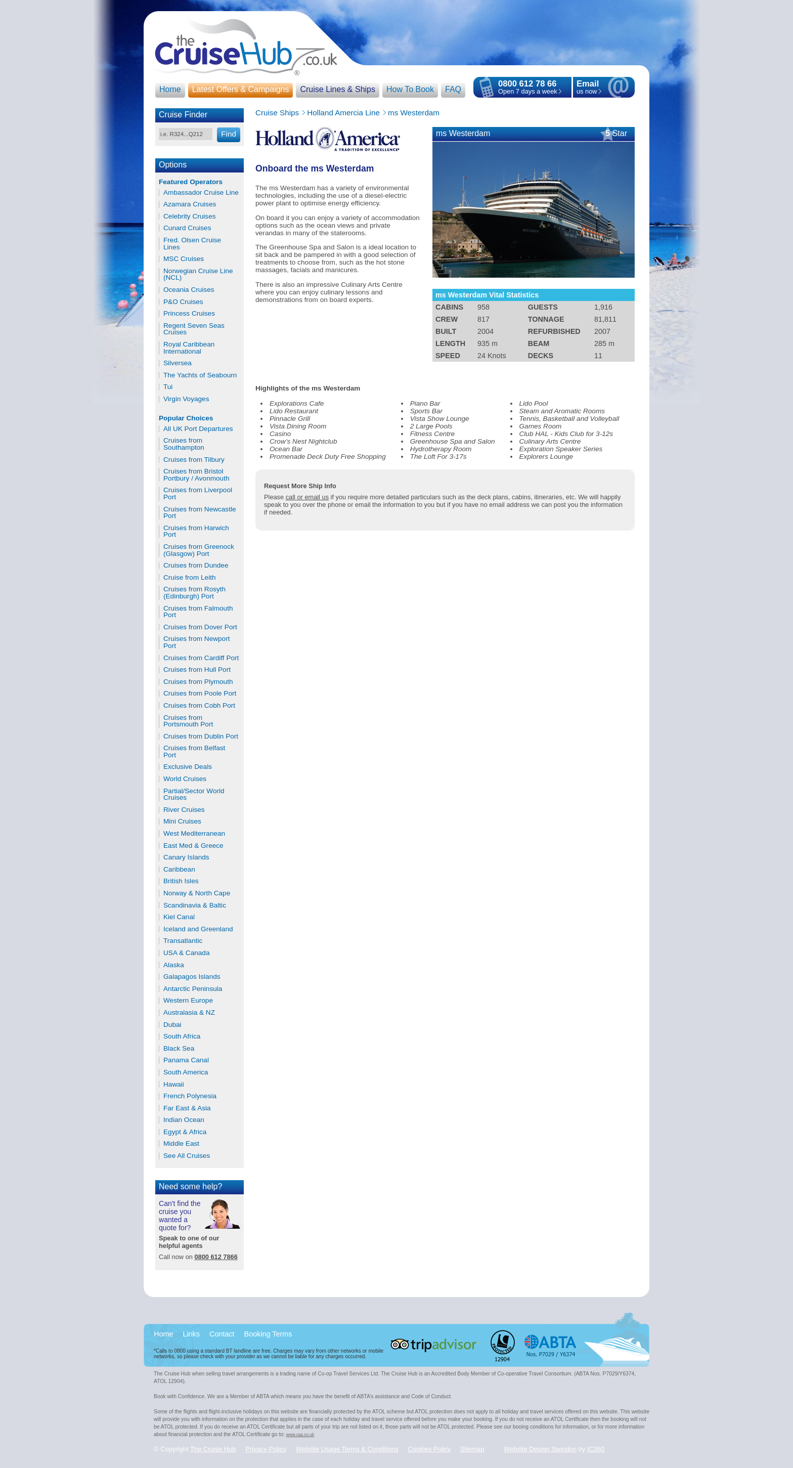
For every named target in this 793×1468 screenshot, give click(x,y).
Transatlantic (182, 940)
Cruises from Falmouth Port (198, 612)
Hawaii (173, 1084)
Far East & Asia (187, 1108)
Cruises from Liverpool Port (197, 493)
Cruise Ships (277, 112)
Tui (167, 387)
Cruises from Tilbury (194, 459)
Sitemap (472, 1449)
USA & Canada (186, 953)
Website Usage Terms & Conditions (347, 1449)
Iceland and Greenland (198, 929)
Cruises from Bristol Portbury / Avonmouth (196, 475)
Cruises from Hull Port (197, 669)
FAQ (453, 89)
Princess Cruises (189, 313)
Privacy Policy (265, 1449)
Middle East (181, 1143)
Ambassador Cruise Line (201, 192)
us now (588, 87)
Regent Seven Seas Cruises (194, 329)
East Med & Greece (193, 845)
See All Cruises (186, 1155)
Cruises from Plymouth (198, 681)
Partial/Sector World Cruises (194, 794)
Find (228, 133)
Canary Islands (186, 857)
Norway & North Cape (196, 893)
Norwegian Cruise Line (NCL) (198, 274)
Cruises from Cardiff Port (201, 658)
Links (191, 1334)
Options (173, 164)
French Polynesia (189, 1096)
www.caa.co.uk (300, 1434)
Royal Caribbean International (188, 348)
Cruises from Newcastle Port (199, 513)
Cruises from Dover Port (200, 627)
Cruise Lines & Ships (337, 89)
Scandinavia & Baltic (194, 905)
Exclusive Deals (187, 766)
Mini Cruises (182, 821)
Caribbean (179, 869)
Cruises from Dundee (195, 565)
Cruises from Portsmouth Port (188, 721)
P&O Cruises (183, 302)
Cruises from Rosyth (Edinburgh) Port (194, 592)
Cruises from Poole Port (199, 693)
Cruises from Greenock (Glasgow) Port (198, 550)
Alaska (173, 965)
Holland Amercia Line (343, 112)
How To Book (410, 89)
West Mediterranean (194, 833)
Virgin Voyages (186, 399)
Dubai (172, 1024)
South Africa (181, 1036)
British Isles (181, 881)
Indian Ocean (183, 1120)
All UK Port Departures (198, 429)
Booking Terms (268, 1334)
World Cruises (184, 779)
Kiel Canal (179, 917)
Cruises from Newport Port (196, 642)
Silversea (177, 363)
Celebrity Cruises (189, 216)
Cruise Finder (183, 114)
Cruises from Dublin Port (200, 736)
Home (170, 89)
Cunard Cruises (187, 228)
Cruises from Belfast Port (194, 751)
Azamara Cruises (189, 204)
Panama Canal (186, 1060)
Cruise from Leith (189, 577)
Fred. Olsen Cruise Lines (192, 243)
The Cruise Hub (213, 1449)
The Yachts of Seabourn (200, 375)
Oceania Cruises (188, 289)
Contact (222, 1334)
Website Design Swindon (540, 1449)
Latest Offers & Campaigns (240, 89)
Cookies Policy (429, 1449)
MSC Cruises (183, 259)
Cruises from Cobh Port (199, 705)
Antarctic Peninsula (192, 988)
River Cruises (184, 809)
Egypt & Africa (184, 1132)
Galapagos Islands (192, 976)
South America (185, 1072)
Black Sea (178, 1048)
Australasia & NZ (189, 1012)
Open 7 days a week (527, 91)
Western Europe (188, 1000)
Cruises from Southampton (183, 444)
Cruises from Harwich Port (196, 531)
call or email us (307, 497)
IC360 (596, 1449)
